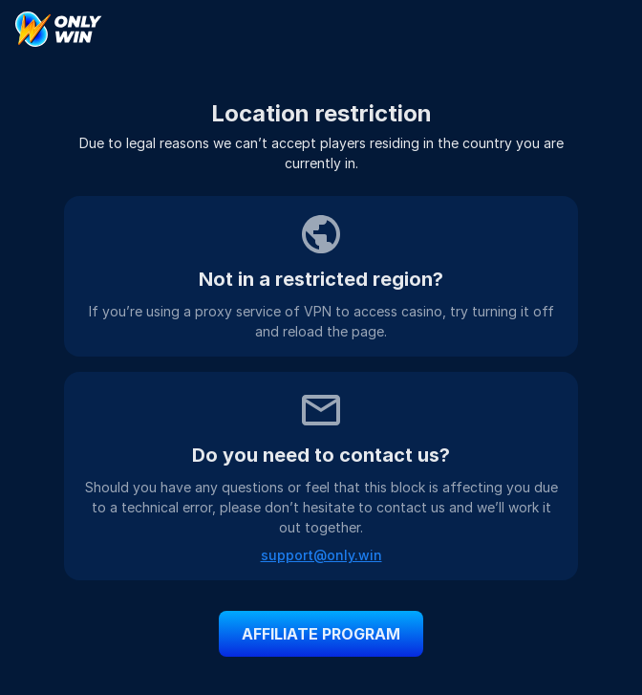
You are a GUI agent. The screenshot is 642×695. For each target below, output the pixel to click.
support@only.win (321, 555)
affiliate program (321, 633)
